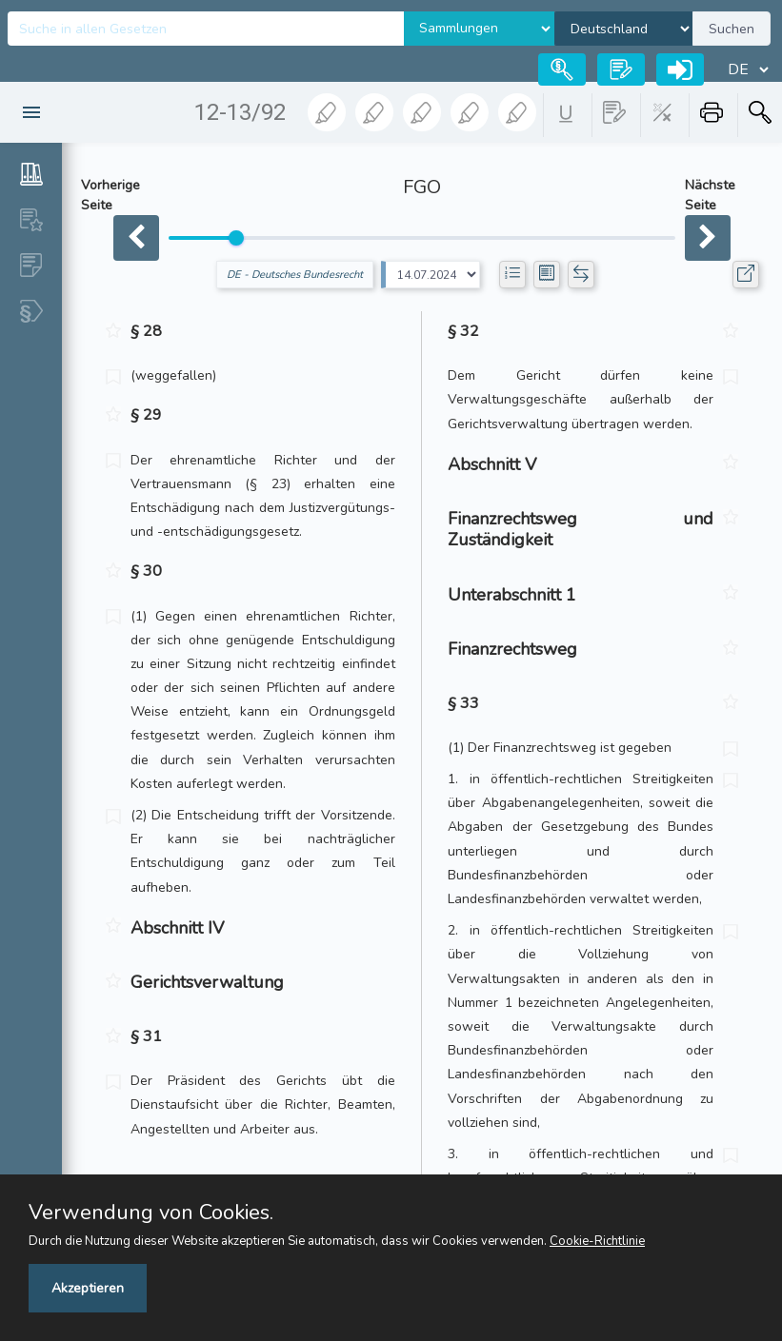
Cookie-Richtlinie (597, 1241)
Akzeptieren (87, 1288)
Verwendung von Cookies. (151, 1212)
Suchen (731, 29)
